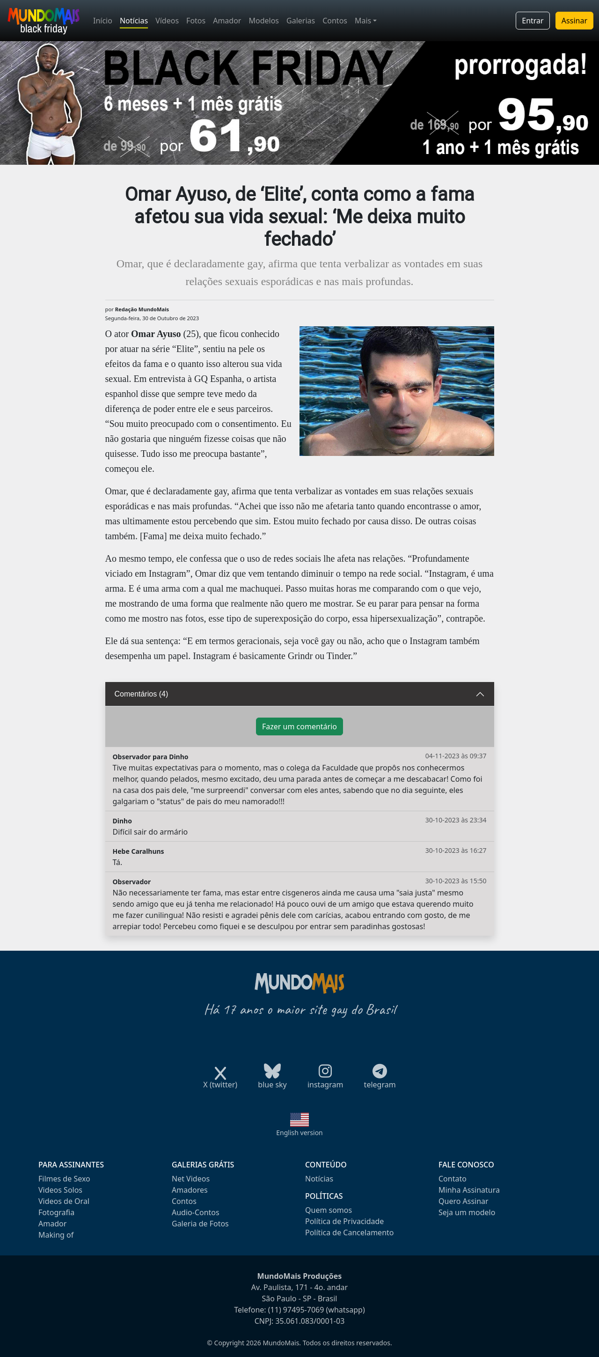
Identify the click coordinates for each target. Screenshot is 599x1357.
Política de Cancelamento (349, 1232)
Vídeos (167, 20)
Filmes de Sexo (64, 1179)
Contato (452, 1179)
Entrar (532, 20)
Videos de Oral (63, 1201)
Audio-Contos (195, 1212)
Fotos (195, 20)
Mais (363, 20)
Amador (227, 20)
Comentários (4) (141, 694)
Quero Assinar (463, 1201)
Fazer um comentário (299, 726)
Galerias (300, 20)
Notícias (134, 20)
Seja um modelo (466, 1212)
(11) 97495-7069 (296, 1310)
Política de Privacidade (344, 1221)
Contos (334, 20)
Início (102, 20)
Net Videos (191, 1179)
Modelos (263, 20)
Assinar (574, 20)
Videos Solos (60, 1190)
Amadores (190, 1190)
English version (299, 1132)
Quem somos (328, 1210)
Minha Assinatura (469, 1190)
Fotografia (56, 1212)
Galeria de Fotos (200, 1223)
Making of (55, 1235)
